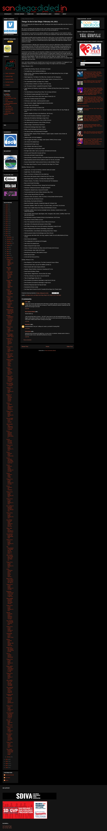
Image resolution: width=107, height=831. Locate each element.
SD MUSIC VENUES (19, 14)
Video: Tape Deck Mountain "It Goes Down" (9, 530)
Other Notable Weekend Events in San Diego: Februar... (9, 601)
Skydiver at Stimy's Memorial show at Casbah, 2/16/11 (9, 398)
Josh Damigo (8, 106)
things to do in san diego (55, 295)
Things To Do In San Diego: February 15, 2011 (9, 542)
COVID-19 (57, 14)
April (8, 253)
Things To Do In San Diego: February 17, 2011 (9, 501)
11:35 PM (27, 328)
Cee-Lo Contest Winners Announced (9, 655)
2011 (6, 235)
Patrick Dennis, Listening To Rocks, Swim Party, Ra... (10, 311)
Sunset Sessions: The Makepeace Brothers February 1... (9, 406)
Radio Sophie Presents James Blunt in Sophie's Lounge (9, 669)
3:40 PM (27, 336)
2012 (6, 233)
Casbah (7, 93)
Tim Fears (7, 777)
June (8, 249)
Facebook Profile (9, 79)
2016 (6, 225)
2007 (6, 765)
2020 (6, 217)
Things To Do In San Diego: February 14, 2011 (9, 565)
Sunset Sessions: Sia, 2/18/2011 (9, 487)
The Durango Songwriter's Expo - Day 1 (10, 335)
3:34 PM (27, 308)
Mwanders (27, 324)
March (8, 255)
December (9, 237)
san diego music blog (38, 295)
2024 (6, 209)
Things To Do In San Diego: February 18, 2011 (9, 494)
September (9, 243)
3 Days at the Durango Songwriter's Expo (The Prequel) (9, 379)
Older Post (70, 346)
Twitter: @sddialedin (10, 73)
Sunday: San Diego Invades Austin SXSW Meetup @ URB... (9, 284)
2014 (6, 229)
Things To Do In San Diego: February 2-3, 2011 (9, 729)
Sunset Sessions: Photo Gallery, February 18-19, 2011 (10, 468)
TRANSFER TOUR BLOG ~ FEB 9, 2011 (9, 635)
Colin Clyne (8, 111)
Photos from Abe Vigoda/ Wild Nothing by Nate (9, 649)
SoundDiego (8, 96)
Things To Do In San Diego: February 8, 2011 (9, 662)
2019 (6, 219)
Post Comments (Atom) (50, 350)
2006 (6, 767)
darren (6, 780)
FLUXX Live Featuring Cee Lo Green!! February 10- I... (10, 700)
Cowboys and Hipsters (9, 695)
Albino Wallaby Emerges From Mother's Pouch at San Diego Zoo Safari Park (93, 81)
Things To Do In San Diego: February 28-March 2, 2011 (10, 262)
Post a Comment (27, 339)
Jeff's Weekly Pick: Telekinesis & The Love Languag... (9, 427)
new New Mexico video (8, 269)
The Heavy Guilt (9, 108)
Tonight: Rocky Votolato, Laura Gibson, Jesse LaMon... (9, 362)
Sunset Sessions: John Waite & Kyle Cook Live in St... (9, 460)
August (8, 245)
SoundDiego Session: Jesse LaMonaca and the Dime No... (9, 523)
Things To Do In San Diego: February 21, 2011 (9, 448)
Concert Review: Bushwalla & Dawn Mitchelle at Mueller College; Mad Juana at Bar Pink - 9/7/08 (93, 126)
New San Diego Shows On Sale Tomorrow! (9, 722)
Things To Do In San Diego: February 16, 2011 (9, 515)
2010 (6, 759)
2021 (6, 215)
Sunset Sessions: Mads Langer (9, 475)
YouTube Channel (9, 82)
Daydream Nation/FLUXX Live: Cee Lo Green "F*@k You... (10, 594)
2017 (6, 223)
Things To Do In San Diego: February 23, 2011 (9, 390)
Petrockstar (28, 331)
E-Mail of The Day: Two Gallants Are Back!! (9, 355)
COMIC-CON (30, 14)
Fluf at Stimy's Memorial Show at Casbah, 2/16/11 (9, 322)
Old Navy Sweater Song (82, 105)
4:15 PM (27, 321)
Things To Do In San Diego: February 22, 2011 (9, 414)
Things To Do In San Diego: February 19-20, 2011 (10, 481)
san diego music (29, 295)
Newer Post (25, 346)
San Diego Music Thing (10, 98)
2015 (6, 227)
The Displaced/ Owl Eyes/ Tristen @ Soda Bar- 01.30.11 (9, 715)
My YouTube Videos (7, 827)
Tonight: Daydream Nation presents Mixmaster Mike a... (9, 371)
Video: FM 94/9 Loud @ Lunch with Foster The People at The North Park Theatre (93, 132)
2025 (6, 207)
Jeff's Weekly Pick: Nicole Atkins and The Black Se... (9, 557)
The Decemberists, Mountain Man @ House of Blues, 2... (9, 550)
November (9, 239)
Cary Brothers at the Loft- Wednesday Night (9, 535)
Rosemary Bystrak (9, 775)
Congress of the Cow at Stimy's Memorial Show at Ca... (9, 341)
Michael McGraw (9, 109)
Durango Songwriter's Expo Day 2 (9, 317)
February (9, 257)
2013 (6, 231)
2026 (6, 205)
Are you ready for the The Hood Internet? (9, 420)
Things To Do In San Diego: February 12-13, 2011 (10, 587)
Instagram (7, 85)
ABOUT (64, 14)
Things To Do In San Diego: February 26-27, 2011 (10, 299)
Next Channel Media (30, 311)
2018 (6, 221)
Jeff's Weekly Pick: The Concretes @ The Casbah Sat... (9, 275)
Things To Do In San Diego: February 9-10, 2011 (9, 629)
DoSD (6, 100)
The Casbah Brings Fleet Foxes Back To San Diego (9, 752)
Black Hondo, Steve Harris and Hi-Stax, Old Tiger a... (10, 580)
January (9, 756)
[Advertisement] (90, 159)
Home (47, 346)
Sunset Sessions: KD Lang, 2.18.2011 (9, 441)
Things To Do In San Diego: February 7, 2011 (9, 676)
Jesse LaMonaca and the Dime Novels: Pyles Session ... (9, 573)
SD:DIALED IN (7, 14)
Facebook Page (9, 76)
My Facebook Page (7, 826)
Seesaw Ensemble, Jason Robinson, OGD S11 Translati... (9, 615)
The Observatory (9, 101)
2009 (6, 761)
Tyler (26, 301)
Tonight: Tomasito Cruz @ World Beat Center (9, 292)
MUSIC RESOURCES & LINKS (44, 14)
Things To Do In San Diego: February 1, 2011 (9, 745)
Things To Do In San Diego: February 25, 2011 (9, 329)
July (8, 247)
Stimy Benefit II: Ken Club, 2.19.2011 (9, 384)
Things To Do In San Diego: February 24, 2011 (9, 349)
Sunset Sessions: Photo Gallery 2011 (9, 454)
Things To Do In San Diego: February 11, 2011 (9, 608)
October (9, 241)
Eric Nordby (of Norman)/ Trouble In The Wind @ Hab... (9, 508)
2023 (6, 211)
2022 (6, 213)
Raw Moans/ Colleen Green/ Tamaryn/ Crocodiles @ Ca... (9, 737)
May (8, 251)
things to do (46, 295)
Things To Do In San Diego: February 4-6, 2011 (9, 708)
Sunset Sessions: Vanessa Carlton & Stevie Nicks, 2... (10, 434)
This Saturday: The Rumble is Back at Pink (9, 622)
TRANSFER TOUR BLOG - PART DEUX (9, 305)
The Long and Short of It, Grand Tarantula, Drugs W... (9, 690)
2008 (6, 763)
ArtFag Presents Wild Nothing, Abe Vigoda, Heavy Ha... (10, 642)
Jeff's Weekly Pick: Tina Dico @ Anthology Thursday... (9, 683)
